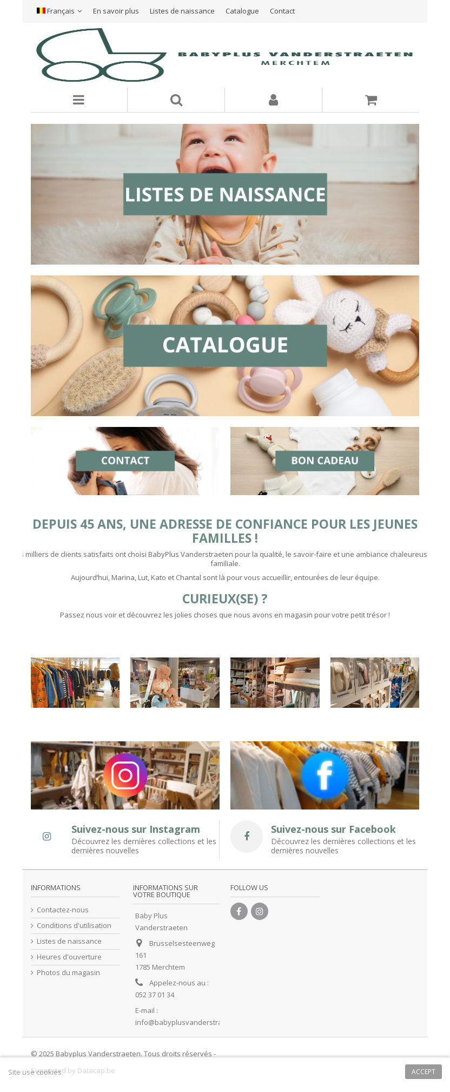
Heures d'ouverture (69, 957)
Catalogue (242, 11)
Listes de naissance (182, 11)
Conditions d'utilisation (74, 925)
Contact (282, 11)
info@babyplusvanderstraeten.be (191, 1022)
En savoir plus (116, 11)
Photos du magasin (68, 972)
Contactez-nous (63, 910)
